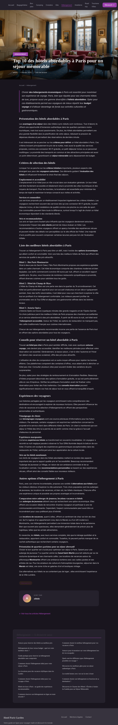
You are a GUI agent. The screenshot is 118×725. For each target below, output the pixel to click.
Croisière (49, 5)
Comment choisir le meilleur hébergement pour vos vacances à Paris (80, 644)
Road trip (87, 5)
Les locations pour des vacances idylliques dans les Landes (36, 672)
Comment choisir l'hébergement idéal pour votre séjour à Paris (35, 664)
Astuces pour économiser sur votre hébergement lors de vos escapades (80, 652)
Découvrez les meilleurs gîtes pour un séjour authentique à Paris (77, 667)
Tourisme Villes (95, 5)
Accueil (11, 5)
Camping (39, 5)
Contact (88, 717)
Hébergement (66, 5)
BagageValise (22, 5)
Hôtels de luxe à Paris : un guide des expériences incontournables (35, 688)
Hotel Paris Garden (14, 717)
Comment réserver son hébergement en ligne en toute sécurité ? (36, 695)
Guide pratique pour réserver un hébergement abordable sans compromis (34, 657)
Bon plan (31, 5)
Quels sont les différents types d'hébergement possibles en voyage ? (78, 659)
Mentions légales (76, 717)
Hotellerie (78, 5)
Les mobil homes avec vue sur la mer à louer (78, 674)
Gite (57, 5)
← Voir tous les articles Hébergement (34, 614)
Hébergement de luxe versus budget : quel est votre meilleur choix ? (36, 649)
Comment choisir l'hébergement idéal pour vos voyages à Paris (34, 680)
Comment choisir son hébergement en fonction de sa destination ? (80, 680)
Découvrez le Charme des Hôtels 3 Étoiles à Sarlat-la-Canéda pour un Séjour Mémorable (80, 688)
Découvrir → (109, 5)
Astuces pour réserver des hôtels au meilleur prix (35, 643)
